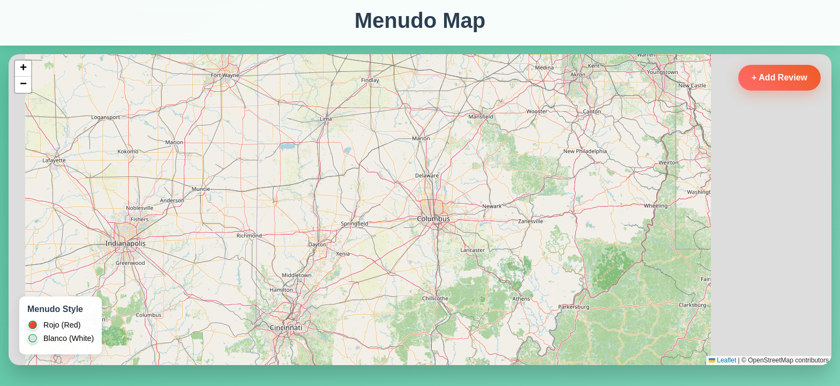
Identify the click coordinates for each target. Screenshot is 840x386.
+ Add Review (779, 77)
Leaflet (722, 360)
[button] (23, 69)
